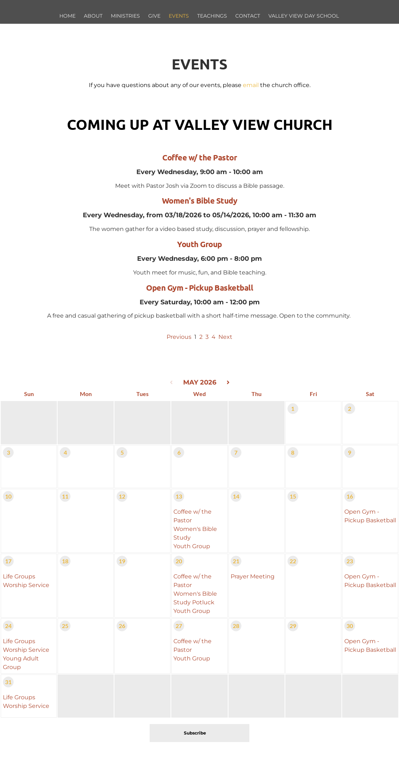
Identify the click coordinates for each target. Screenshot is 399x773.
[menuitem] (67, 16)
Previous (179, 336)
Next (225, 336)
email (251, 85)
